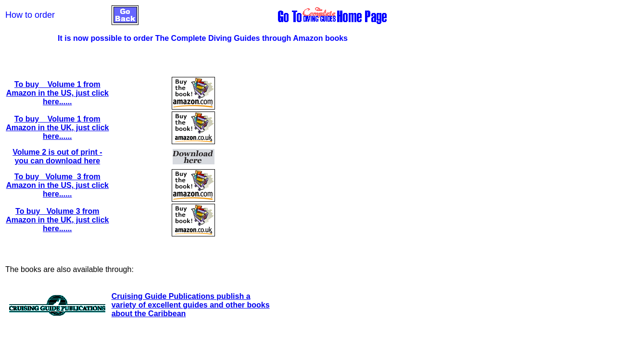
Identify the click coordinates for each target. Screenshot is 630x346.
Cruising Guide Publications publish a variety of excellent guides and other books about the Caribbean (191, 305)
